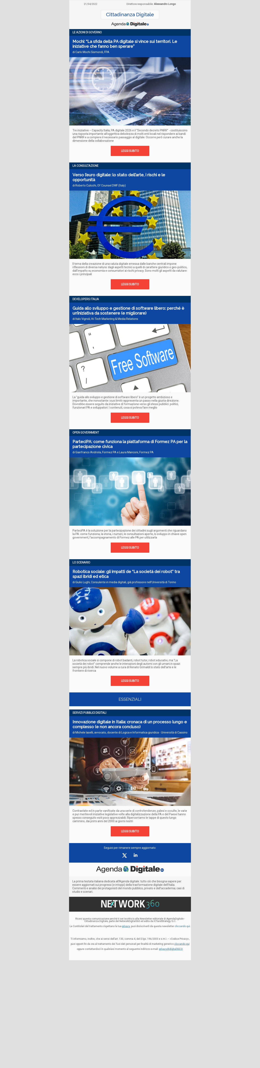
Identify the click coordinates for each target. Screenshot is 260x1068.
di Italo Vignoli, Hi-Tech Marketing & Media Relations (105, 318)
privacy (126, 926)
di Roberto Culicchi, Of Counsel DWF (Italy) (99, 185)
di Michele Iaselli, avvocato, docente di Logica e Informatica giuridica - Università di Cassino (130, 732)
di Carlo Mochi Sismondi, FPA (91, 52)
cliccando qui (182, 944)
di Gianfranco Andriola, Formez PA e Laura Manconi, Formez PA (113, 452)
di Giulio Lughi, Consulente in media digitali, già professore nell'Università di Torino (124, 582)
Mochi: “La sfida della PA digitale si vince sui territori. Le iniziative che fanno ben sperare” (125, 44)
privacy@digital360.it (171, 949)
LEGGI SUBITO (130, 151)
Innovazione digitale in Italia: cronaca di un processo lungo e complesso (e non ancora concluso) (130, 724)
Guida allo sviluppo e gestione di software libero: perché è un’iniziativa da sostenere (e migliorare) (128, 311)
